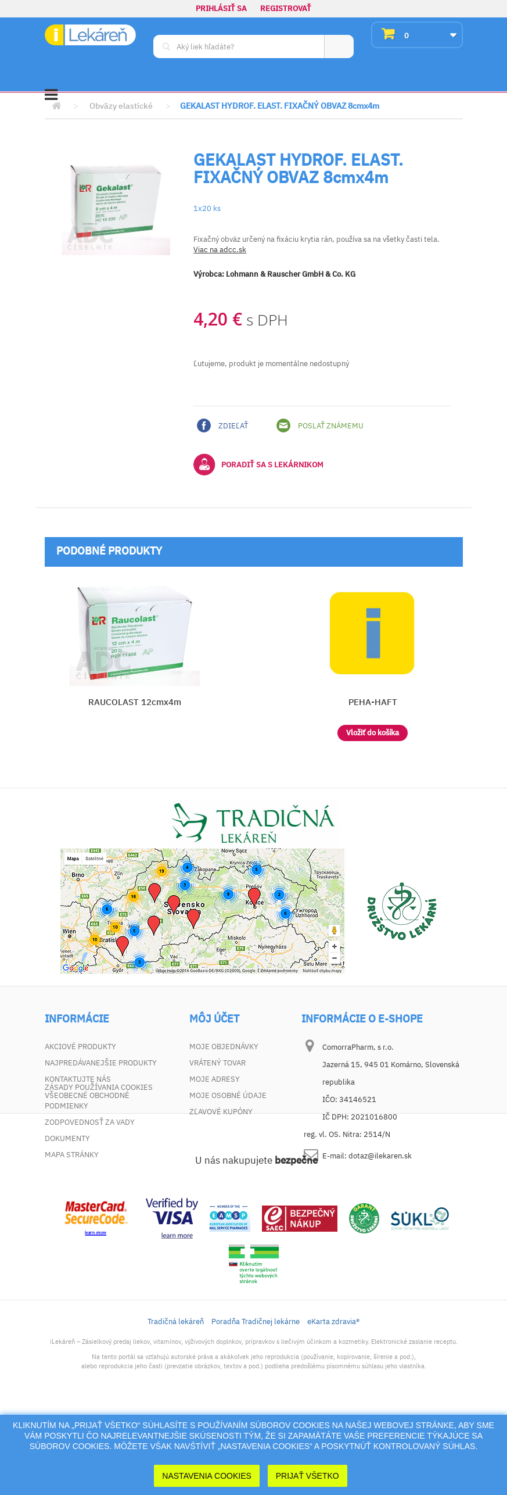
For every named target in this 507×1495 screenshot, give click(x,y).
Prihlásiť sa (221, 8)
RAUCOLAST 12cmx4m (134, 701)
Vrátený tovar (217, 1063)
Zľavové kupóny (221, 1112)
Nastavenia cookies (206, 1475)
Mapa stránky (72, 1155)
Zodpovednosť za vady (90, 1122)
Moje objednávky (223, 1046)
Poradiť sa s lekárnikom (258, 464)
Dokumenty (67, 1138)
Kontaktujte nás (78, 1079)
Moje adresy (214, 1079)
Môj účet (214, 1019)
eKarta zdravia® (333, 1405)
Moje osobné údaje (228, 1095)
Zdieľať (222, 425)
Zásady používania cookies (99, 1171)
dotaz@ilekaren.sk (380, 1156)
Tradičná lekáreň (176, 1405)
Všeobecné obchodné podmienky (87, 1100)
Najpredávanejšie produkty (101, 1063)
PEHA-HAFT (372, 701)
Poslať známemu (320, 425)
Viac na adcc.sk (219, 250)
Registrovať (285, 8)
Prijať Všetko (307, 1475)
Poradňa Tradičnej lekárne (255, 1405)
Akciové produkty (80, 1046)
